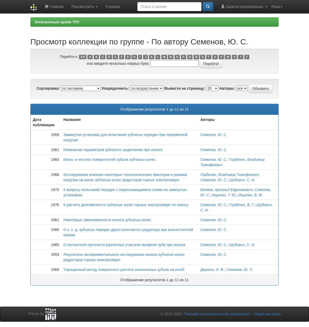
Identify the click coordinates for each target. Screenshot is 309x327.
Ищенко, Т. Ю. (224, 195)
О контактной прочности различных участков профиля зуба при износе (124, 245)
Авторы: (227, 88)
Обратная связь (267, 314)
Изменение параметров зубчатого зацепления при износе (113, 150)
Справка (113, 6)
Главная (54, 6)
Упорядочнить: (115, 88)
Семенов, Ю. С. (213, 135)
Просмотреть (85, 6)
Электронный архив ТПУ (56, 22)
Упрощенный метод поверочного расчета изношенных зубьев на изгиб (123, 269)
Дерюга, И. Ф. (212, 269)
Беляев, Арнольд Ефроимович (226, 190)
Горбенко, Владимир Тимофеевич (229, 174)
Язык (277, 6)
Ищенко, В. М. (250, 195)
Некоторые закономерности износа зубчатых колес (107, 220)
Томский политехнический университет (217, 314)
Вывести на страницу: (185, 88)
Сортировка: (48, 88)
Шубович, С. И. (242, 180)
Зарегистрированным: (244, 6)
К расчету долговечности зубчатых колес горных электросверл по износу (126, 205)
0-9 (83, 56)
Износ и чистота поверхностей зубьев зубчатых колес (109, 159)
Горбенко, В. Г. (241, 205)
